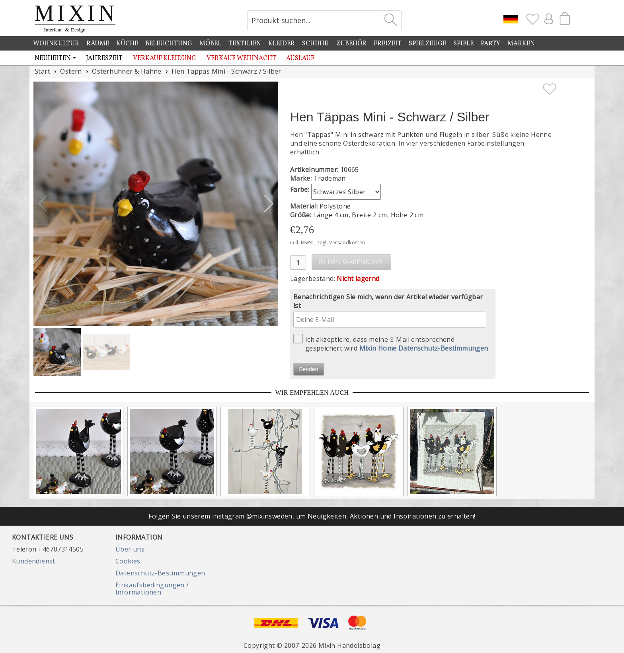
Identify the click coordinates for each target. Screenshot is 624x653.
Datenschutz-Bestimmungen (160, 573)
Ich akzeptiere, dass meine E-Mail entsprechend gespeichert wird (390, 343)
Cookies (127, 561)
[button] (268, 203)
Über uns (129, 549)
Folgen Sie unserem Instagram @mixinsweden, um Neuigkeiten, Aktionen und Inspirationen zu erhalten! (311, 516)
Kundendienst (33, 561)
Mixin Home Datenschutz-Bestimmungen (423, 348)
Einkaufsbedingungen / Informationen (152, 588)
